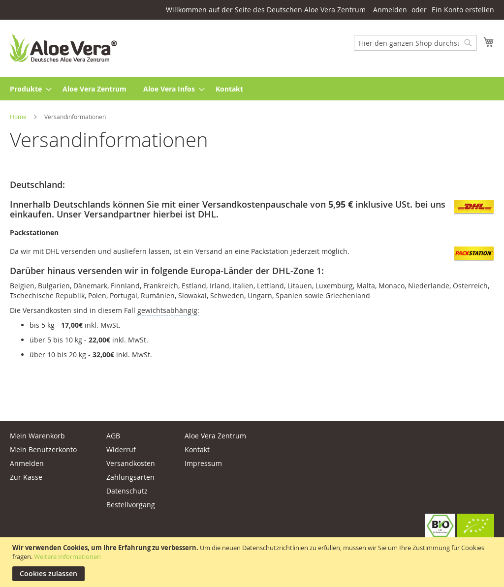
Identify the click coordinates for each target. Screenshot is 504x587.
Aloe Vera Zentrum (215, 435)
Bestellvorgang (130, 504)
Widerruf (121, 449)
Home (19, 117)
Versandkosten (130, 463)
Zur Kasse (26, 477)
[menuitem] (28, 88)
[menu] (252, 88)
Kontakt (197, 449)
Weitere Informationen (67, 556)
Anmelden (390, 9)
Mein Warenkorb (37, 435)
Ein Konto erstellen (463, 9)
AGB (113, 435)
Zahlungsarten (130, 477)
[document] (253, 562)
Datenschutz (127, 490)
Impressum (203, 463)
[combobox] (415, 43)
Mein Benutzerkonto (43, 449)
